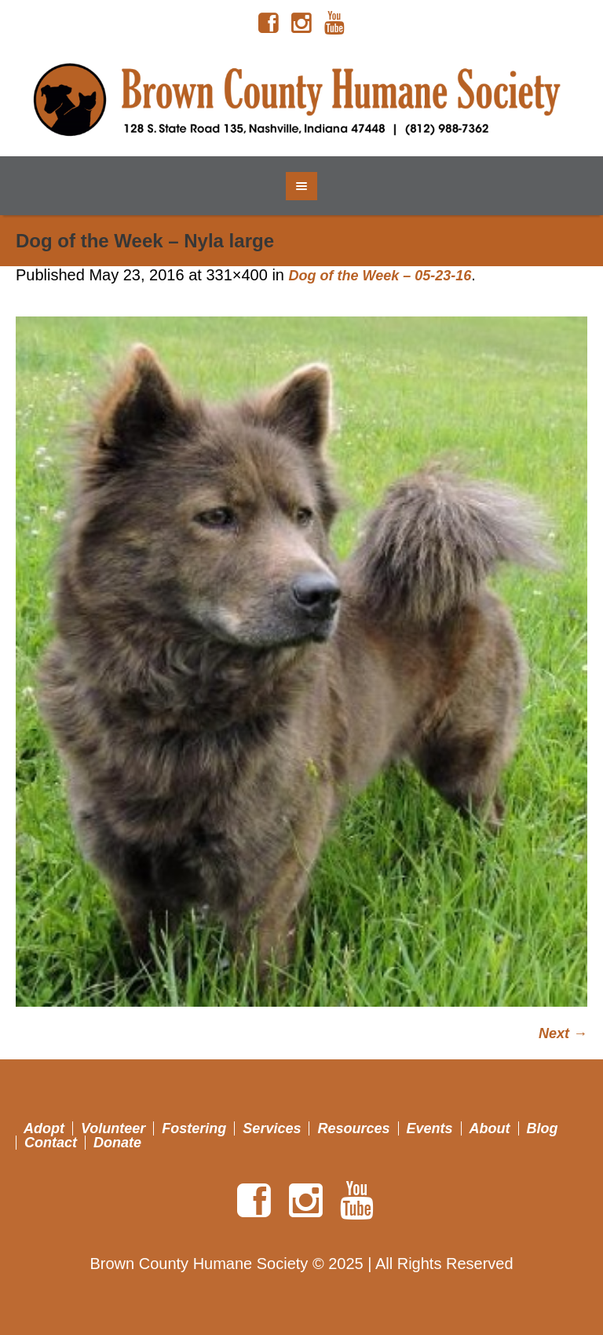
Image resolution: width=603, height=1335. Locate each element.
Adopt (44, 1128)
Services (272, 1128)
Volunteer (113, 1128)
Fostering (194, 1128)
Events (430, 1128)
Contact (50, 1143)
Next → (563, 1033)
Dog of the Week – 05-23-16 (380, 275)
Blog (542, 1128)
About (490, 1128)
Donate (117, 1143)
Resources (353, 1128)
